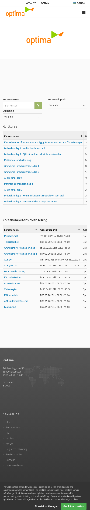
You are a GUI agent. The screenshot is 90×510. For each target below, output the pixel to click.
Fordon (9, 443)
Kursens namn (11, 99)
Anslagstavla (12, 427)
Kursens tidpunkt (57, 99)
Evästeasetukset (14, 465)
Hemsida (8, 382)
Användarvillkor (14, 454)
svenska (79, 3)
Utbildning (8, 110)
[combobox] (67, 105)
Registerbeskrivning (16, 449)
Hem (8, 422)
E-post (6, 385)
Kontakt (10, 438)
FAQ (8, 432)
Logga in (10, 459)
